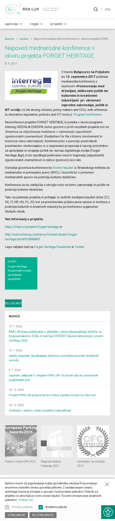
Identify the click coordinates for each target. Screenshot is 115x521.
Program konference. (87, 114)
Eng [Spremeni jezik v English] (107, 9)
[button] (21, 24)
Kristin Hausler (63, 168)
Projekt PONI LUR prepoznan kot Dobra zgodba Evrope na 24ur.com (52, 395)
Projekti (59, 24)
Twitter (79, 247)
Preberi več (26, 499)
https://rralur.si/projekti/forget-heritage (32, 227)
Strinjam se (16, 515)
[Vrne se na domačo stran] (32, 9)
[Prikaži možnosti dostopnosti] (108, 512)
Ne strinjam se (43, 515)
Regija (37, 24)
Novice (14, 316)
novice (24, 39)
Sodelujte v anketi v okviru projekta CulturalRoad (40, 410)
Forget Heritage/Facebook (52, 247)
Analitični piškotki (56, 507)
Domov (9, 39)
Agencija (14, 24)
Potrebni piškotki (22, 507)
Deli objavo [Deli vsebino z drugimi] (13, 303)
